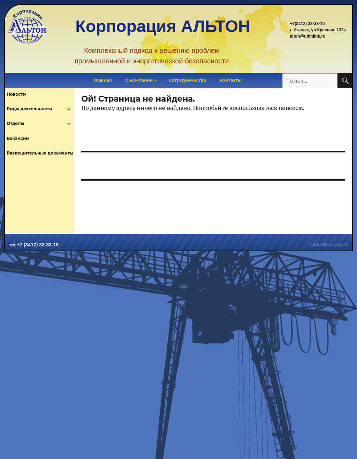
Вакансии (18, 138)
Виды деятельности (29, 108)
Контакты (231, 80)
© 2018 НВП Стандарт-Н (329, 244)
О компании (139, 80)
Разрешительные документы (40, 153)
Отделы (15, 123)
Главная (103, 80)
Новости (16, 94)
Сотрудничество (187, 80)
